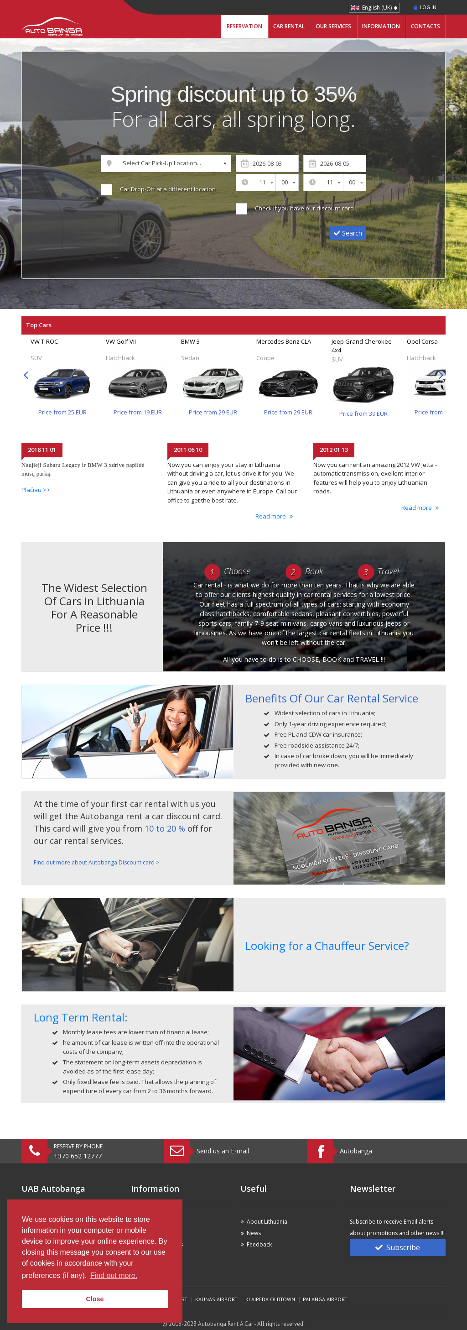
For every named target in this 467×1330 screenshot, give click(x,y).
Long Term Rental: (81, 1017)
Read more (270, 516)
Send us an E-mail (223, 1151)
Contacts (425, 26)
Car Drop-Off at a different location (166, 189)
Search (348, 233)
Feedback (259, 1244)
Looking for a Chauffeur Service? (327, 945)
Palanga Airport (325, 1299)
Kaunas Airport (216, 1299)
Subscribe (397, 1247)
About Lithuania (267, 1221)
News (254, 1233)
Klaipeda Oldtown (270, 1299)
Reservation (244, 26)
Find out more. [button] (113, 1275)
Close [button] (95, 1299)
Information (381, 26)
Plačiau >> (35, 490)
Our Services (333, 26)
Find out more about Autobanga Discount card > (96, 862)
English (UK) (377, 7)
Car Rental (289, 26)
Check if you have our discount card (303, 208)
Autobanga (356, 1151)
